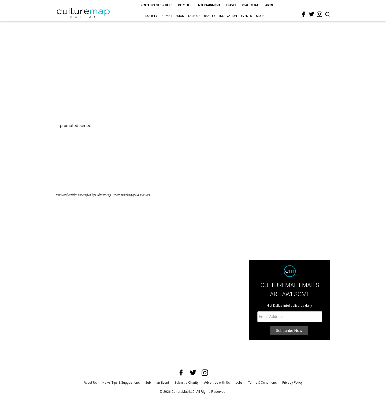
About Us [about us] (90, 382)
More (260, 16)
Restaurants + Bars (156, 5)
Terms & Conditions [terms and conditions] (262, 382)
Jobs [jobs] (239, 382)
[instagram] (319, 14)
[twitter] (311, 14)
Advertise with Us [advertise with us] (217, 382)
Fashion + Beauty (201, 16)
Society (151, 16)
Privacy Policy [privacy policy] (292, 382)
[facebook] (303, 14)
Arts (269, 5)
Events (246, 16)
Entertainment (208, 5)
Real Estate (251, 5)
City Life (184, 5)
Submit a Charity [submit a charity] (187, 382)
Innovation (228, 16)
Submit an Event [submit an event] (157, 382)
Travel (231, 5)
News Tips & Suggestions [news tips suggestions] (121, 382)
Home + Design (172, 16)
